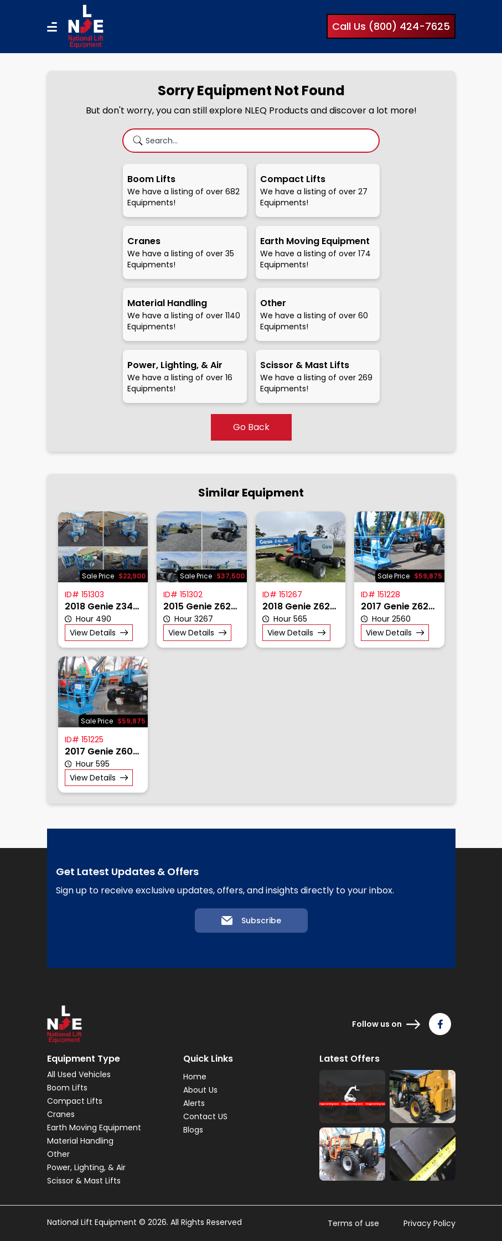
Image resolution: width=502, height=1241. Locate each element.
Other (58, 1154)
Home (194, 1076)
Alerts (194, 1103)
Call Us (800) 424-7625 (391, 26)
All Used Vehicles (79, 1074)
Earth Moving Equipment (94, 1127)
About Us (200, 1089)
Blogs (193, 1129)
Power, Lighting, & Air (86, 1167)
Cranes (61, 1114)
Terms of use (353, 1223)
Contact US (205, 1116)
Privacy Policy (429, 1223)
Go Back (251, 427)
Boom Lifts (67, 1087)
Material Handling (80, 1140)
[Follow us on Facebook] (440, 1024)
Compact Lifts (74, 1100)
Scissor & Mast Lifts (84, 1180)
